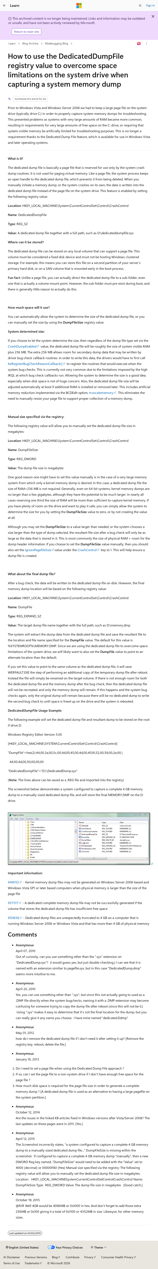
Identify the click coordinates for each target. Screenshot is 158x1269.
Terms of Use (11, 1263)
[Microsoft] (79, 5)
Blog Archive (30, 43)
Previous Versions (36, 1257)
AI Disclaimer (11, 1257)
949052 (13, 882)
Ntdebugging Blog (56, 43)
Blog (55, 1257)
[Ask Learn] (139, 43)
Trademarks (32, 1263)
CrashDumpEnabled (22, 346)
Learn (12, 43)
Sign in (150, 5)
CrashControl (87, 550)
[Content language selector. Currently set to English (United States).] (22, 1247)
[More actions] (146, 43)
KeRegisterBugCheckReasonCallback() (35, 363)
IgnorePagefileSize (38, 550)
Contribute (72, 1257)
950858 (13, 917)
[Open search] (140, 5)
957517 (13, 903)
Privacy (88, 1257)
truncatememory (101, 392)
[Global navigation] (4, 5)
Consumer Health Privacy (117, 1257)
